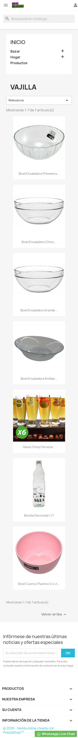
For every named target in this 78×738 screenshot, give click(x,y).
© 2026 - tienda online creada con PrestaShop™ (28, 730)
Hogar (15, 57)
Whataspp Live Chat (56, 734)
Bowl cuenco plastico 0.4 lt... (39, 584)
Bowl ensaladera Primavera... (39, 174)
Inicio (17, 42)
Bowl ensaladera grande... (39, 310)
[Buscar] (39, 19)
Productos (18, 63)
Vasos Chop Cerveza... (39, 447)
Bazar (15, 51)
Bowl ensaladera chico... (39, 242)
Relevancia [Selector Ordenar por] (39, 100)
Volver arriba (54, 614)
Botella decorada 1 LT (39, 515)
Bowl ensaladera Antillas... (39, 379)
